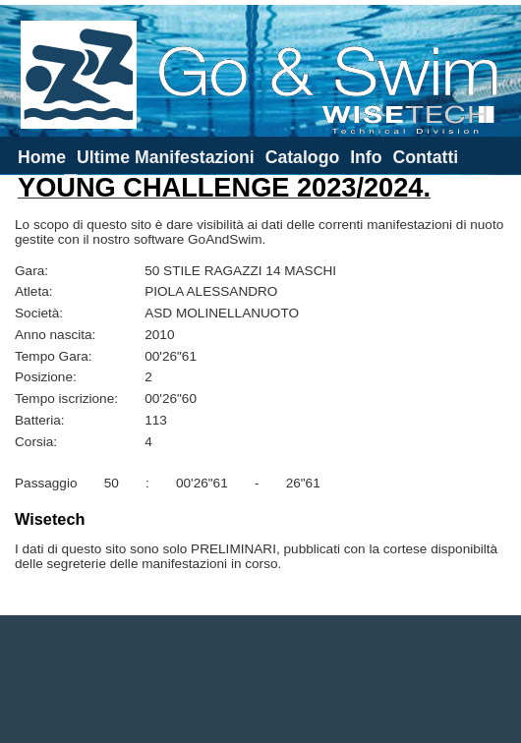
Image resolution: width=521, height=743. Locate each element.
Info (365, 157)
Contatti (425, 157)
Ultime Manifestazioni (166, 157)
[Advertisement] (261, 679)
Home (42, 157)
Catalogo (302, 157)
